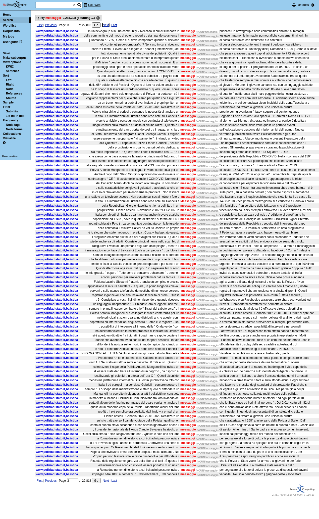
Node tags (13, 125)
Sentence (12, 71)
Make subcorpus (15, 57)
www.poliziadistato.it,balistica (57, 31)
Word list (9, 25)
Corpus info (11, 31)
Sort (6, 75)
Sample (8, 102)
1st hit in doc (15, 116)
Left (8, 80)
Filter (6, 107)
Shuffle (11, 98)
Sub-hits (12, 111)
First (40, 25)
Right (10, 84)
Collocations (12, 134)
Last (114, 25)
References (14, 93)
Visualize (9, 138)
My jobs (8, 36)
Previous (51, 25)
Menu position (9, 156)
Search (8, 20)
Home (7, 14)
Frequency (10, 120)
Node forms (14, 129)
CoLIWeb (94, 5)
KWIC (10, 66)
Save (6, 53)
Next (106, 25)
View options (12, 62)
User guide (10, 42)
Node (9, 89)
